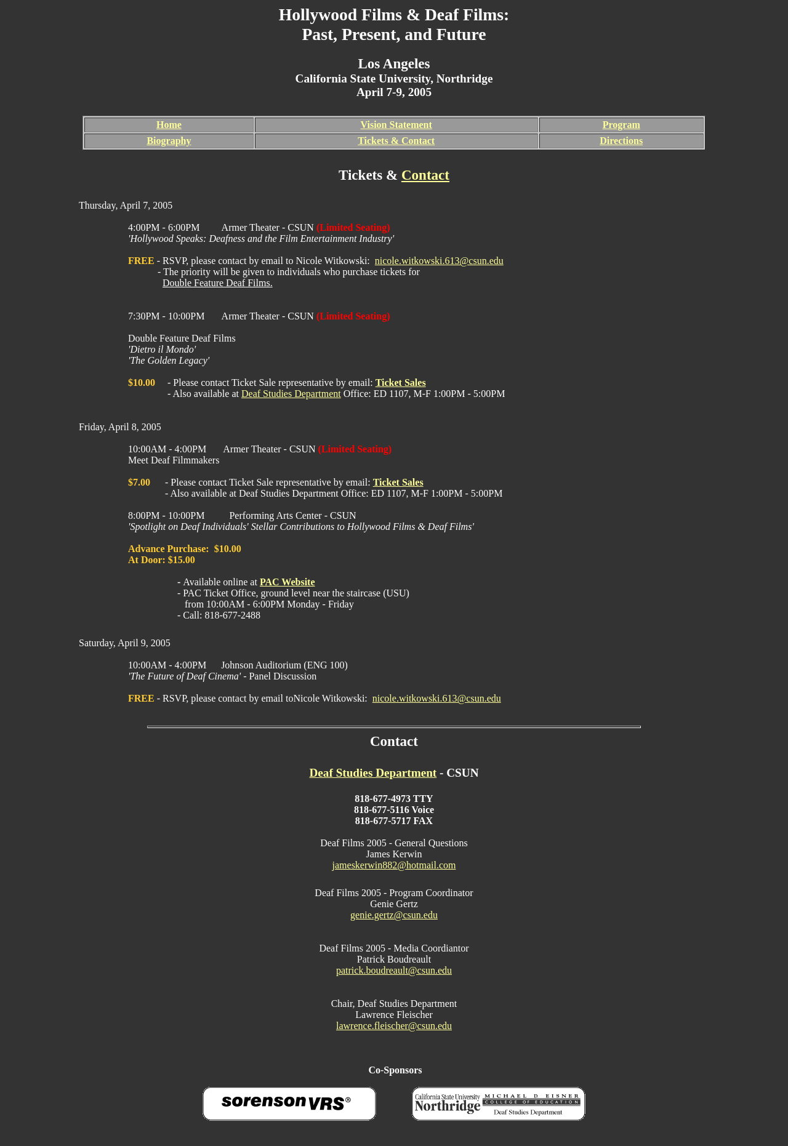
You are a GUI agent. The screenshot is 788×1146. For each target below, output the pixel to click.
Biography (169, 140)
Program (621, 124)
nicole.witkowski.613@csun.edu (439, 260)
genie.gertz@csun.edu (394, 915)
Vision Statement (396, 124)
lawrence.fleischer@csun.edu (394, 1025)
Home (169, 124)
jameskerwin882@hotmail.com (394, 865)
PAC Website (287, 582)
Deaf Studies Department (291, 393)
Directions (621, 140)
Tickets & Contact (396, 140)
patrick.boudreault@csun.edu (394, 970)
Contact (425, 175)
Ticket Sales (401, 382)
